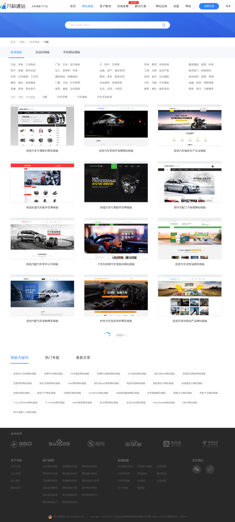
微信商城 (162, 473)
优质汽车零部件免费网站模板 (116, 150)
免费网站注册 (69, 466)
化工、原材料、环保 (66, 70)
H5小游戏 (123, 487)
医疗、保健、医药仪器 (23, 70)
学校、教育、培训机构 (156, 64)
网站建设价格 (69, 473)
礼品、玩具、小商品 (111, 88)
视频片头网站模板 (182, 393)
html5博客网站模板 (82, 402)
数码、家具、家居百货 (112, 76)
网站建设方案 (69, 487)
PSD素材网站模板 (79, 373)
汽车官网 (62, 97)
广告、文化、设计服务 (67, 64)
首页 (73, 6)
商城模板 (142, 473)
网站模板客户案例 (91, 495)
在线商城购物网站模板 (127, 393)
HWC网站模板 (189, 402)
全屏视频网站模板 (156, 393)
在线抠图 (162, 466)
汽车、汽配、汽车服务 (156, 82)
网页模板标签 (69, 495)
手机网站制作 (50, 480)
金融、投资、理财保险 (201, 82)
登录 (228, 6)
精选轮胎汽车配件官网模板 (42, 207)
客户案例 (105, 6)
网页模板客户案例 (52, 502)
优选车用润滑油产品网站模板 (190, 321)
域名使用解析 (50, 487)
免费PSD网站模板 (53, 373)
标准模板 (16, 52)
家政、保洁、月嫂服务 (201, 88)
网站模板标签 (50, 495)
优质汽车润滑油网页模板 (190, 264)
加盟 (176, 6)
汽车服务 (82, 97)
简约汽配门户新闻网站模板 (190, 207)
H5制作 (141, 480)
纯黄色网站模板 (21, 393)
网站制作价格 (50, 473)
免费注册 (209, 6)
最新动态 (16, 487)
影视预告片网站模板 (192, 383)
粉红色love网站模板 (164, 373)
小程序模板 (124, 480)
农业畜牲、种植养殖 (111, 82)
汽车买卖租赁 (104, 97)
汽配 (44, 97)
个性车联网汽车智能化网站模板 (116, 264)
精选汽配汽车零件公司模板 (42, 264)
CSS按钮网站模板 (137, 373)
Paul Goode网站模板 (164, 402)
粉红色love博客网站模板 (106, 383)
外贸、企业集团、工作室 (24, 76)
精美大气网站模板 (46, 393)
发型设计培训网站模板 (24, 373)
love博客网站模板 (77, 383)
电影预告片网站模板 (163, 383)
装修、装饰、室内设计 (23, 88)
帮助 (188, 6)
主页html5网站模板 (136, 402)
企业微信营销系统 (126, 466)
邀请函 (141, 487)
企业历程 (16, 473)
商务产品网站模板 (209, 393)
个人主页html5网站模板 (25, 402)
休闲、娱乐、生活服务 (156, 76)
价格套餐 (123, 6)
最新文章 (83, 357)
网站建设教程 (89, 473)
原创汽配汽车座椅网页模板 (42, 321)
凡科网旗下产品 (40, 6)
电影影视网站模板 (136, 383)
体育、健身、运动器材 (67, 88)
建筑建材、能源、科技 (201, 64)
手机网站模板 (71, 52)
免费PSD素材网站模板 (108, 373)
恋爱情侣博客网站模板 (194, 373)
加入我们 (16, 480)
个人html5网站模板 (55, 402)
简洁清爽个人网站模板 (24, 412)
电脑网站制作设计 (71, 480)
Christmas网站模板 (99, 393)
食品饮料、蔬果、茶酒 (201, 76)
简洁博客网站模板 (109, 402)
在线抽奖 (162, 480)
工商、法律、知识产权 (156, 70)
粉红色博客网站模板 (50, 383)
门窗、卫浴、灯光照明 (67, 82)
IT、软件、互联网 (109, 64)
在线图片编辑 (144, 466)
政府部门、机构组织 (200, 70)
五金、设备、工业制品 (23, 64)
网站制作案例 (89, 466)
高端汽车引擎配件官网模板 (116, 207)
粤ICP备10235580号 (158, 516)
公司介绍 (16, 466)
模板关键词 (19, 357)
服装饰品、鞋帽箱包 (66, 76)
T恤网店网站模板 (72, 393)
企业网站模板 (50, 466)
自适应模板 (42, 52)
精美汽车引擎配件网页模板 (42, 150)
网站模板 (87, 6)
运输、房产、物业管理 (112, 70)
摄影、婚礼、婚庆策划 (156, 88)
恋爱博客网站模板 (22, 383)
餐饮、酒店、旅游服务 (23, 82)
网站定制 (161, 6)
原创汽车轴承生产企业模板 (190, 150)
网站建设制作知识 (71, 502)
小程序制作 (124, 473)
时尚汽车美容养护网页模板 (116, 321)
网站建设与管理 (90, 480)
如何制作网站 (89, 487)
